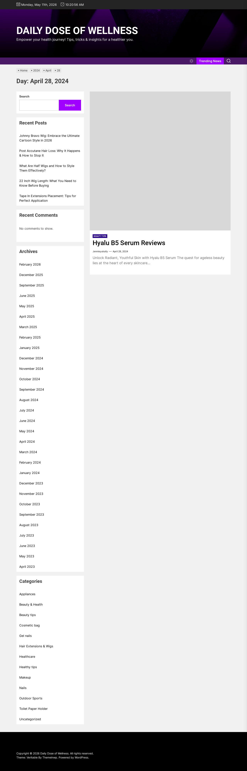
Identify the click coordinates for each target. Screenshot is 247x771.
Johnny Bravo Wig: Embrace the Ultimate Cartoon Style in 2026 (49, 138)
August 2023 (28, 525)
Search (24, 96)
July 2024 (26, 410)
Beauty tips (100, 236)
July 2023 (26, 535)
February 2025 (30, 337)
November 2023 (31, 494)
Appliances (27, 594)
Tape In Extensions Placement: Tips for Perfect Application (47, 198)
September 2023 (31, 514)
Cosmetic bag (29, 625)
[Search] (229, 61)
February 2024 (30, 462)
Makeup (25, 677)
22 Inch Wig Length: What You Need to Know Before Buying (47, 183)
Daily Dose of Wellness (77, 30)
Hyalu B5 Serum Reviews (129, 243)
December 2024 (31, 358)
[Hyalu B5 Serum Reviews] (160, 160)
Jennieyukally (100, 251)
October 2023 (29, 504)
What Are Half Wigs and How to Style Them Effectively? (46, 168)
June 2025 (27, 296)
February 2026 (30, 264)
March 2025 (28, 327)
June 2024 (27, 421)
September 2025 (31, 285)
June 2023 (27, 546)
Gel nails (25, 636)
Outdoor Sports (30, 698)
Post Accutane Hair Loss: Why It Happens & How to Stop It (49, 153)
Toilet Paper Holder (33, 709)
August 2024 (28, 400)
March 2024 (28, 452)
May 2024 (26, 431)
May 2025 (26, 306)
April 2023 (27, 567)
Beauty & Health (31, 604)
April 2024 (27, 441)
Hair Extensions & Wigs (36, 646)
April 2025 (27, 316)
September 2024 (31, 389)
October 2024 (29, 379)
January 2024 (29, 473)
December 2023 (31, 483)
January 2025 (29, 348)
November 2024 (31, 369)
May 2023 (26, 556)
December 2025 (31, 275)
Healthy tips (28, 667)
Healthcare (27, 656)
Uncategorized (30, 719)
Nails (22, 688)
